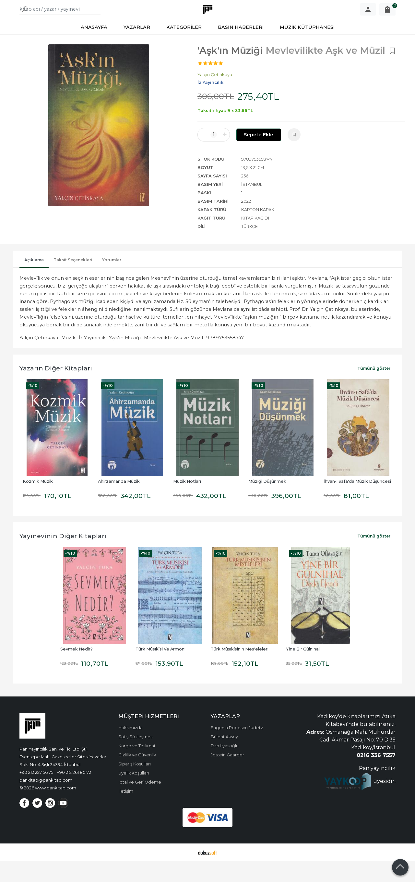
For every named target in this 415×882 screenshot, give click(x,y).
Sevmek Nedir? (76, 670)
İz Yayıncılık (92, 359)
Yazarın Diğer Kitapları (55, 389)
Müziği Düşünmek (267, 502)
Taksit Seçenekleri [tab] (72, 280)
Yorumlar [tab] (111, 280)
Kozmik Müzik (38, 502)
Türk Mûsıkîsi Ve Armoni (160, 670)
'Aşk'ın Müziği (125, 359)
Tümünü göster (373, 389)
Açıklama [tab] (34, 280)
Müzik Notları (187, 502)
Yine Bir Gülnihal (303, 670)
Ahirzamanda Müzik (119, 502)
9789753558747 (225, 359)
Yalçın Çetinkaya (38, 359)
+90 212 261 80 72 (74, 793)
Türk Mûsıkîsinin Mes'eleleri (239, 670)
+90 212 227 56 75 (36, 793)
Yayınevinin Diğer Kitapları (62, 557)
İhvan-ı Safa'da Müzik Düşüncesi (357, 502)
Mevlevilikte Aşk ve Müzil (173, 359)
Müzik (68, 359)
